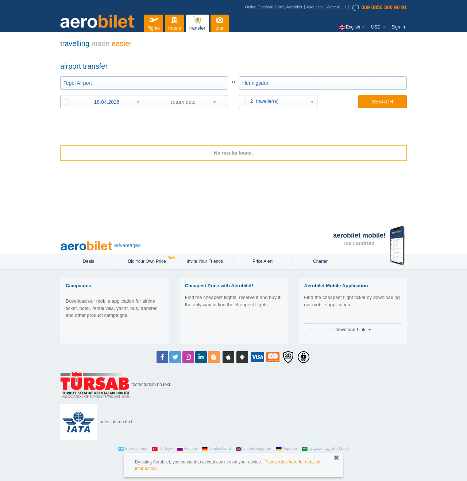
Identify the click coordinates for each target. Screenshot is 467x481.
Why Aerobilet (289, 7)
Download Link (352, 329)
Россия (187, 449)
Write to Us (336, 7)
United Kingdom (253, 449)
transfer (197, 22)
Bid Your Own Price (147, 260)
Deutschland (216, 449)
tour (219, 22)
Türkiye (162, 449)
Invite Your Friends (205, 261)
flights (153, 22)
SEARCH (382, 102)
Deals (89, 261)
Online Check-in (259, 7)
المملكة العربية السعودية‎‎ (325, 449)
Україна (286, 449)
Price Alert (262, 261)
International (132, 449)
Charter (320, 261)
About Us (314, 7)
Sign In (398, 27)
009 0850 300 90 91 (379, 7)
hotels (174, 22)
